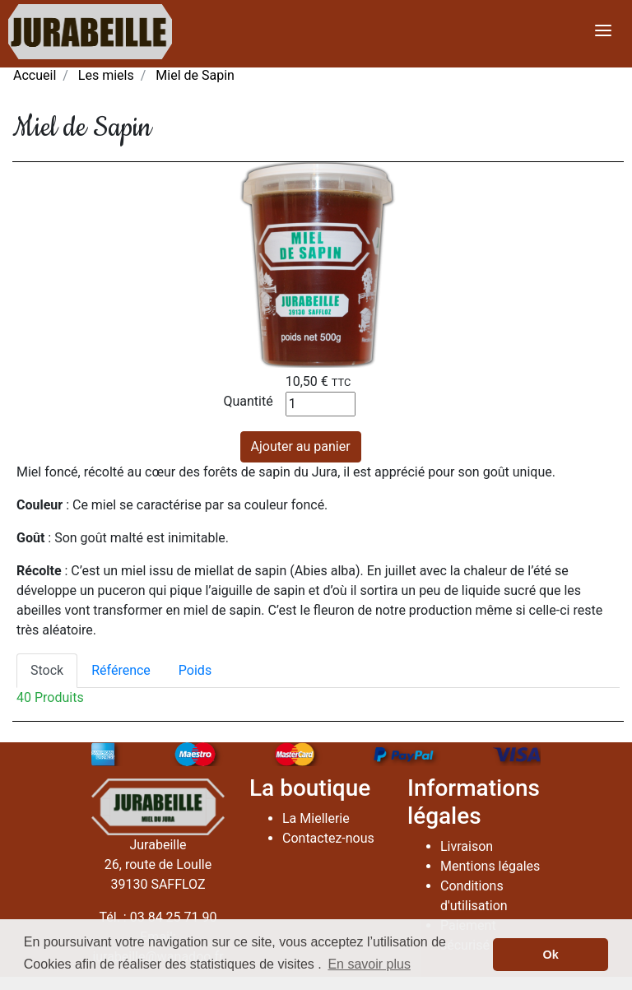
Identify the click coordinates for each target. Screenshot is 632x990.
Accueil (34, 75)
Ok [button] (551, 954)
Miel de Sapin (195, 75)
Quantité (248, 401)
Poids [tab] (195, 670)
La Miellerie (316, 818)
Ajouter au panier (301, 446)
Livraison (466, 846)
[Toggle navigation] (603, 31)
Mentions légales (490, 866)
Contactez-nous (328, 838)
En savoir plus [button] (369, 964)
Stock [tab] (46, 670)
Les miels (106, 75)
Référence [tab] (121, 670)
